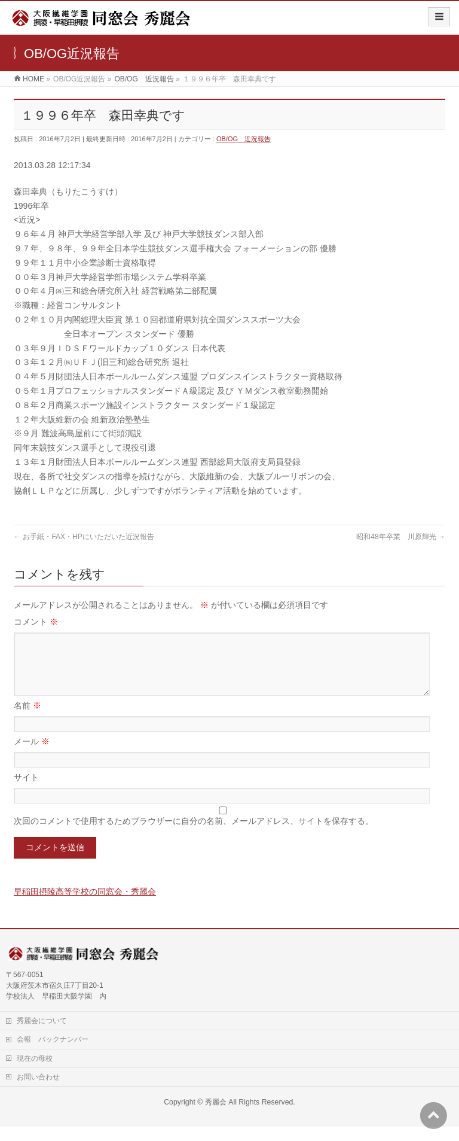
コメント (36, 621)
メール (32, 755)
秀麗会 (216, 1116)
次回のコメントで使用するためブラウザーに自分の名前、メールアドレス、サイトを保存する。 (194, 835)
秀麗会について (42, 1035)
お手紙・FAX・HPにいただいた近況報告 (84, 537)
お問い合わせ (38, 1091)
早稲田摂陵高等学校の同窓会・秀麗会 (85, 906)
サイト (26, 791)
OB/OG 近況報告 (243, 138)
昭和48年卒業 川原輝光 (400, 537)
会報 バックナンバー (52, 1053)
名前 (27, 720)
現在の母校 (35, 1073)
